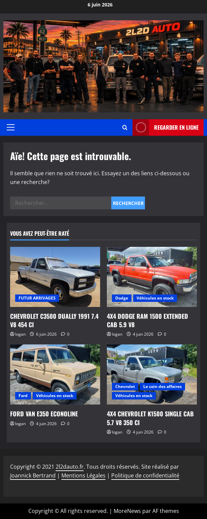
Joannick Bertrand (33, 475)
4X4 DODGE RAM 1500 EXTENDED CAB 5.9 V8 (147, 320)
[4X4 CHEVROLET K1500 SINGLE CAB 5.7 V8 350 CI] (152, 374)
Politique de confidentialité (145, 475)
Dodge (121, 298)
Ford (23, 395)
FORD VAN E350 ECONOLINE (44, 413)
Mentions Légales (83, 475)
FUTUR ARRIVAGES (37, 298)
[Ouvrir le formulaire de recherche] (124, 127)
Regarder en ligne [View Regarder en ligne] (165, 127)
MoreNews (127, 511)
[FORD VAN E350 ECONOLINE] (55, 374)
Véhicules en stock (155, 298)
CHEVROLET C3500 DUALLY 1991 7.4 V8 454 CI (54, 320)
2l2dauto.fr (70, 466)
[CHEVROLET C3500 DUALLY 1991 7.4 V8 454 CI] (55, 277)
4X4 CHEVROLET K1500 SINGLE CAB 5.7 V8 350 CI (150, 417)
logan (20, 334)
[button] (10, 127)
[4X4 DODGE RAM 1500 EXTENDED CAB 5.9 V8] (152, 277)
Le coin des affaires (162, 386)
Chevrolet (125, 386)
